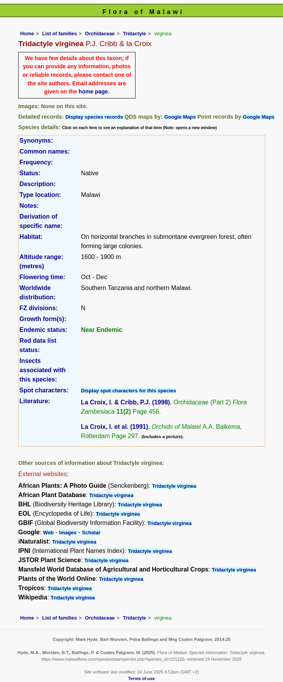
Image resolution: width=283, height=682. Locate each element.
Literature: (34, 401)
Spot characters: (43, 390)
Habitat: (31, 236)
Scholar (91, 532)
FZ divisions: (38, 308)
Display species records (94, 117)
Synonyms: (36, 140)
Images (68, 532)
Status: (29, 173)
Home (27, 33)
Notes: (29, 205)
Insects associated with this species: (42, 370)
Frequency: (36, 162)
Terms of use (141, 678)
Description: (37, 184)
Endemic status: (43, 329)
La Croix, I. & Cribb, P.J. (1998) (125, 402)
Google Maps (180, 117)
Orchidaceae (100, 33)
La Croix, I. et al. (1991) (114, 426)
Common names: (44, 151)
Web (48, 532)
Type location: (40, 195)
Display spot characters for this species (128, 391)
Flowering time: (42, 277)
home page (93, 91)
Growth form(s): (42, 319)
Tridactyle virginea (174, 486)
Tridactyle (134, 33)
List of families (59, 33)
